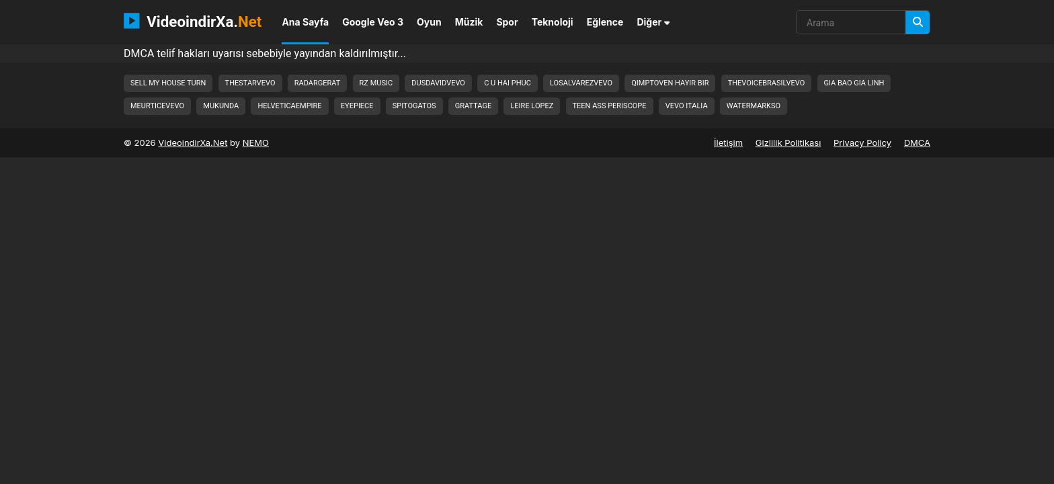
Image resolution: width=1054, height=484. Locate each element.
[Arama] (917, 22)
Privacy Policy (862, 142)
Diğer (653, 22)
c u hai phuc (507, 83)
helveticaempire (289, 106)
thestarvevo (250, 83)
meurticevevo (157, 106)
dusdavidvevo (438, 83)
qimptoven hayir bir (669, 83)
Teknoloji (552, 22)
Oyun (429, 22)
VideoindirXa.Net (192, 142)
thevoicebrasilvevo (766, 83)
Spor (507, 22)
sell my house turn (168, 83)
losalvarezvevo (581, 83)
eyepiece (357, 106)
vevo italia (686, 106)
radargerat (317, 83)
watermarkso (753, 106)
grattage (473, 106)
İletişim (728, 142)
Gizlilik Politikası (788, 142)
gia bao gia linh (854, 83)
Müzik (469, 22)
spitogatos (414, 106)
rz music (376, 83)
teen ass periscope (610, 106)
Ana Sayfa (305, 22)
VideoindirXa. (192, 20)
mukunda (221, 106)
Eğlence (605, 22)
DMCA (917, 142)
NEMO (256, 142)
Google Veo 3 (372, 22)
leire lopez (531, 106)
